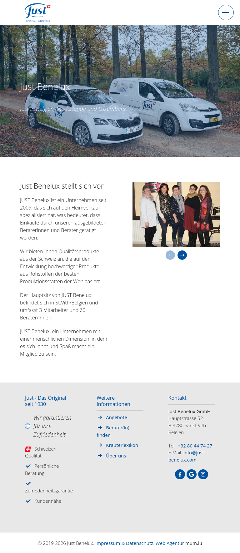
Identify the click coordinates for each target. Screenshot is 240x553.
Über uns (116, 455)
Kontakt (177, 398)
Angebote (116, 417)
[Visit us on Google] (192, 474)
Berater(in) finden (113, 431)
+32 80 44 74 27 (195, 445)
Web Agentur (170, 543)
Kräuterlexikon (122, 445)
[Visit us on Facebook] (180, 474)
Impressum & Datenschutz (124, 543)
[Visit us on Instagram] (203, 474)
